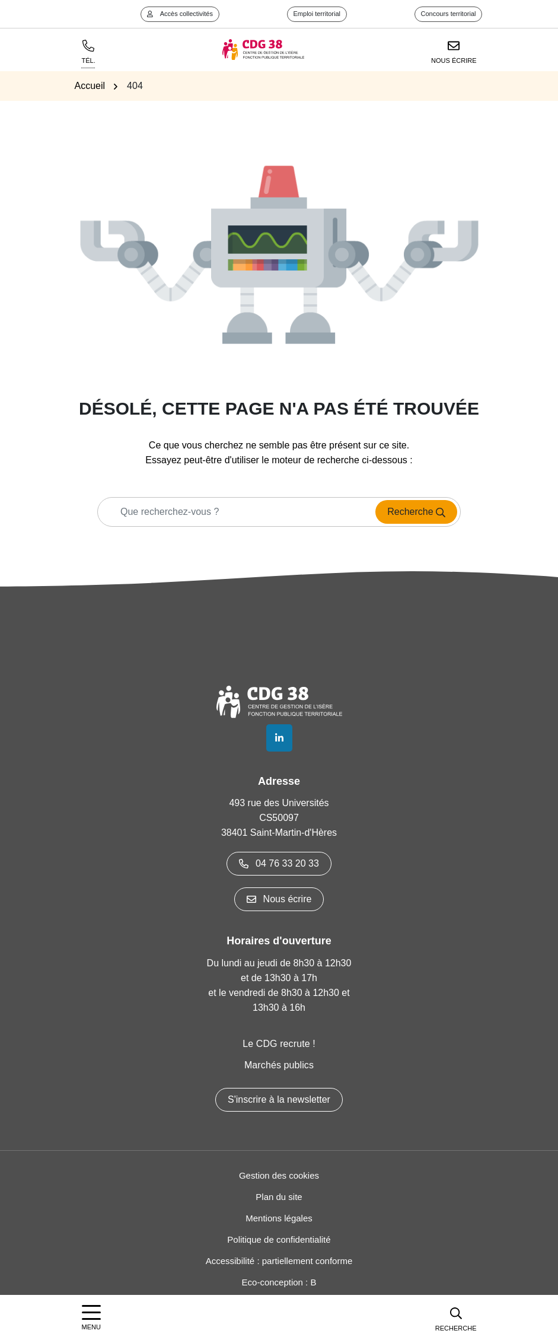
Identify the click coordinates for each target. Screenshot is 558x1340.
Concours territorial (448, 13)
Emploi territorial (317, 13)
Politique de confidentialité (278, 1239)
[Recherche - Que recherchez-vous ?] (233, 512)
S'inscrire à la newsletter (279, 1099)
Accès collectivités (180, 13)
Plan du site (279, 1197)
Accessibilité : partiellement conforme (279, 1261)
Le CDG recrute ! (279, 1044)
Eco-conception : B (279, 1282)
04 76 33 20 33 (279, 863)
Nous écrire (279, 899)
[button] (456, 1317)
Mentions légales (279, 1218)
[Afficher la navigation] (91, 1318)
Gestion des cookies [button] (279, 1175)
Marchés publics (279, 1065)
